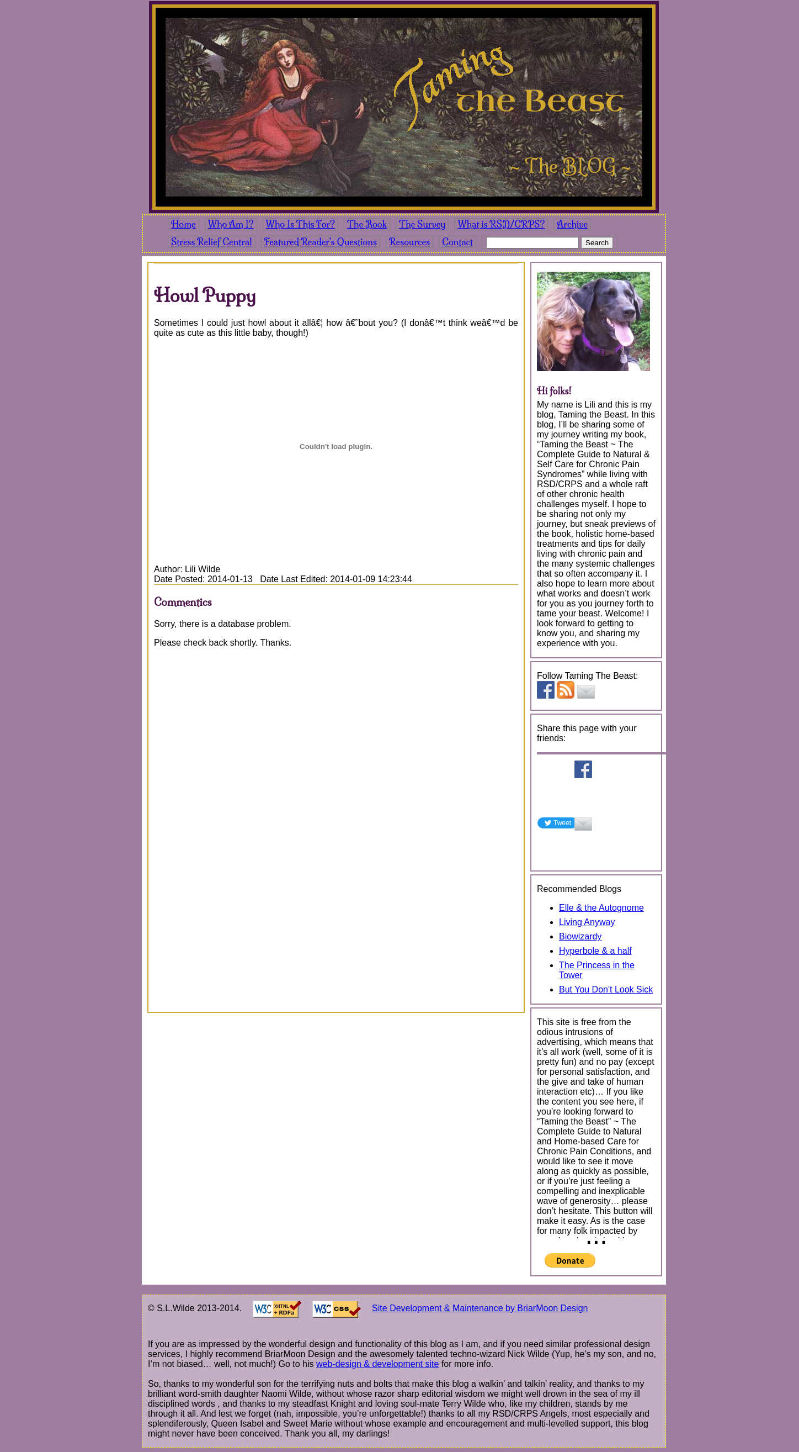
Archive (572, 224)
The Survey (422, 224)
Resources (409, 241)
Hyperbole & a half (595, 950)
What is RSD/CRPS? (501, 224)
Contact (457, 241)
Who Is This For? (300, 224)
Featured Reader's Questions (320, 241)
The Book (367, 224)
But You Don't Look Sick (606, 989)
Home (183, 224)
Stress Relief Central (211, 241)
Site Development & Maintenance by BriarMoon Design (480, 1308)
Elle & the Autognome (601, 907)
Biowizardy (580, 936)
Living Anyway (587, 922)
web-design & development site (377, 1364)
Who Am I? (231, 224)
